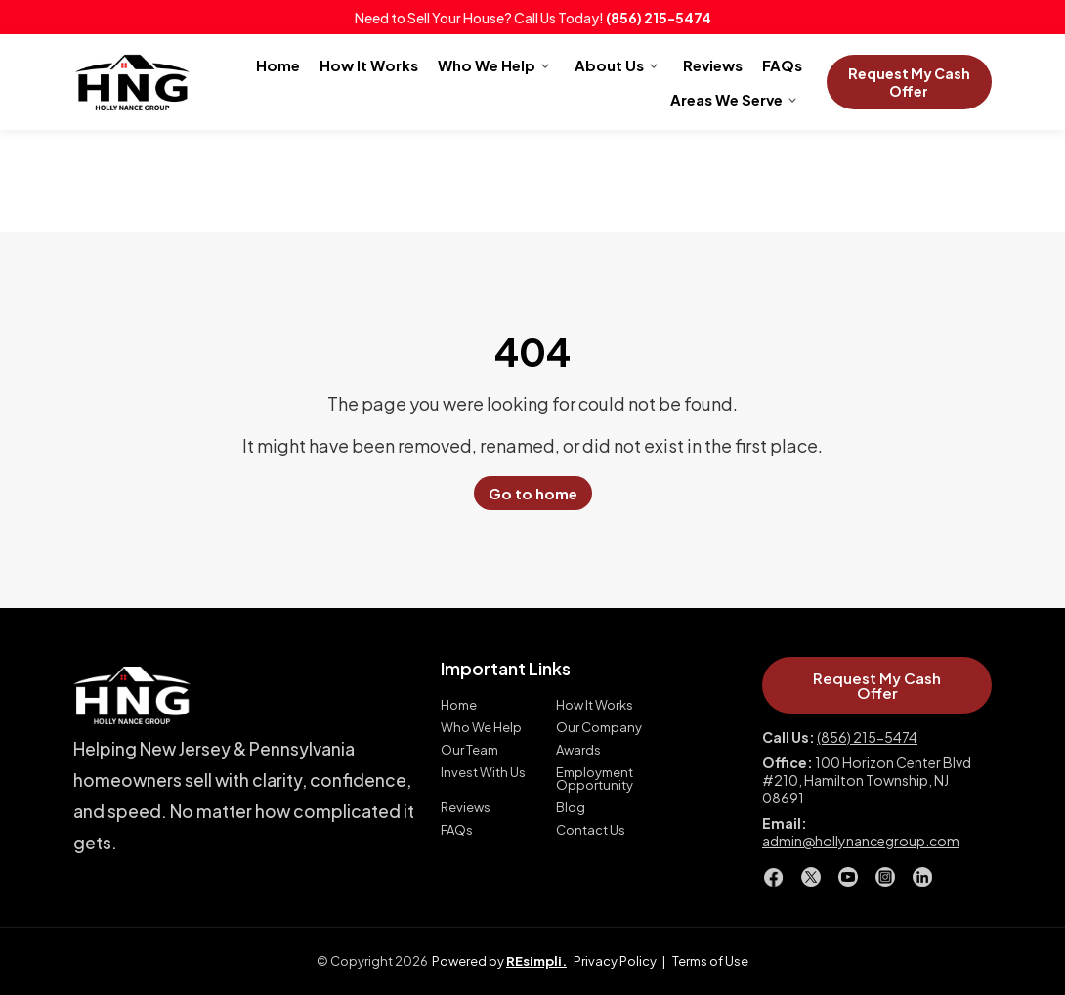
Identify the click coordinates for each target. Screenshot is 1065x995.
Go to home (533, 493)
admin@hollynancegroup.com (860, 840)
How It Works (369, 65)
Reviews (713, 65)
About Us (609, 65)
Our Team (469, 750)
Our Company (599, 727)
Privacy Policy (615, 961)
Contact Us (590, 830)
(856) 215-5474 (658, 17)
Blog (570, 807)
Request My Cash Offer (909, 82)
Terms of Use (710, 961)
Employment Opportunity (594, 779)
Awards (578, 750)
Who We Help (486, 65)
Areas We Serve (726, 99)
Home (278, 65)
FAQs (782, 65)
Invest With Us (483, 772)
